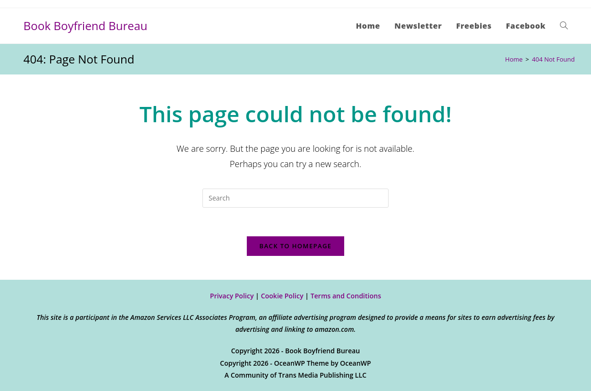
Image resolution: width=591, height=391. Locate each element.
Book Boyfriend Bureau (85, 25)
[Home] (514, 59)
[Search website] (564, 25)
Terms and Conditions (345, 295)
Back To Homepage (295, 246)
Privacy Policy (232, 295)
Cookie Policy (282, 295)
